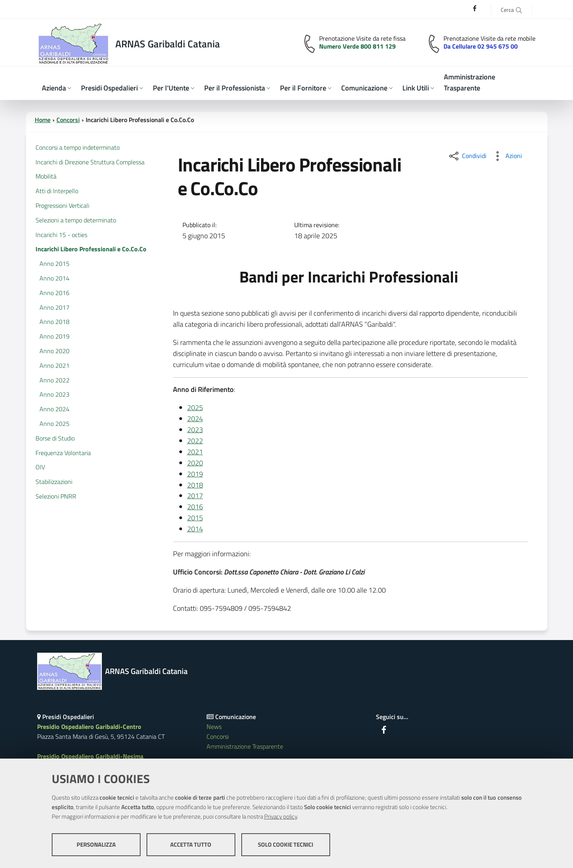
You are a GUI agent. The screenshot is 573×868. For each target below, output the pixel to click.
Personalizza (96, 844)
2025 (195, 407)
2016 (195, 506)
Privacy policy (280, 816)
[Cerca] (511, 9)
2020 (195, 463)
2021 (195, 451)
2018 (195, 485)
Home (43, 119)
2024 (195, 418)
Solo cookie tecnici (285, 844)
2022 (195, 440)
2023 (195, 429)
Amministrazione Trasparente (245, 746)
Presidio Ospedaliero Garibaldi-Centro (89, 726)
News (214, 726)
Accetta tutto (190, 844)
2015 (195, 517)
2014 (195, 528)
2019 (195, 474)
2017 (195, 495)
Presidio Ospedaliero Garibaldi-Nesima (90, 756)
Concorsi (68, 119)
